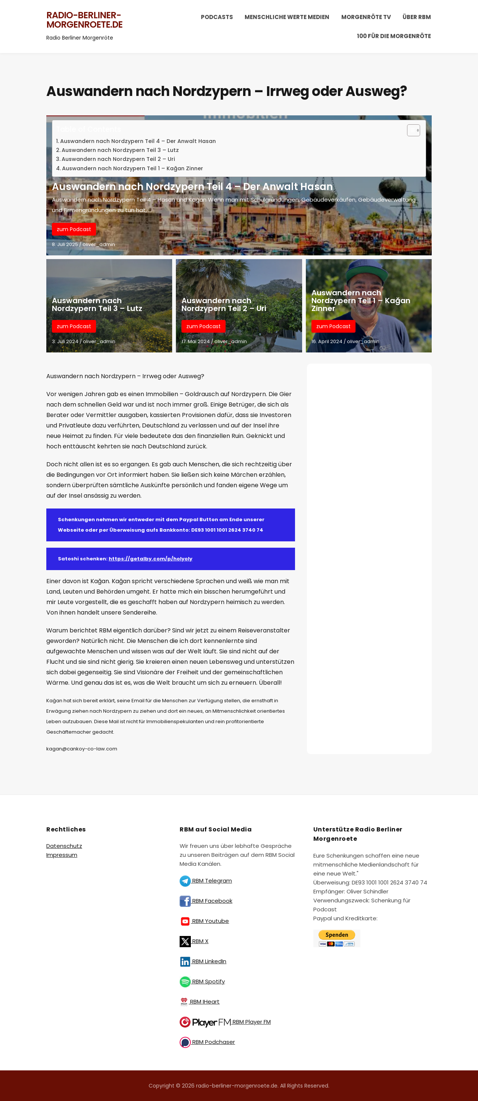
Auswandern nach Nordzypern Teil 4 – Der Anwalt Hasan (138, 141)
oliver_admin (99, 244)
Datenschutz (64, 846)
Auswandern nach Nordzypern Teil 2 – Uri (118, 159)
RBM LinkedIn (203, 961)
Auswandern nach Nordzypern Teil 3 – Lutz (120, 150)
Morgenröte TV (366, 17)
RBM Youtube (204, 921)
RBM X (194, 941)
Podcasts (217, 17)
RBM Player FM (225, 1022)
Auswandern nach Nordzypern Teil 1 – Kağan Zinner (132, 168)
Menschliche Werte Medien (287, 17)
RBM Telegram (206, 880)
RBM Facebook (206, 901)
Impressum (61, 855)
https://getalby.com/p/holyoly (150, 558)
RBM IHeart (200, 1001)
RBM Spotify (202, 981)
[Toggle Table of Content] (409, 130)
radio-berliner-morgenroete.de (84, 20)
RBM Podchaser (207, 1042)
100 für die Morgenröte (394, 36)
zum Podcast (74, 229)
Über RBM (417, 17)
